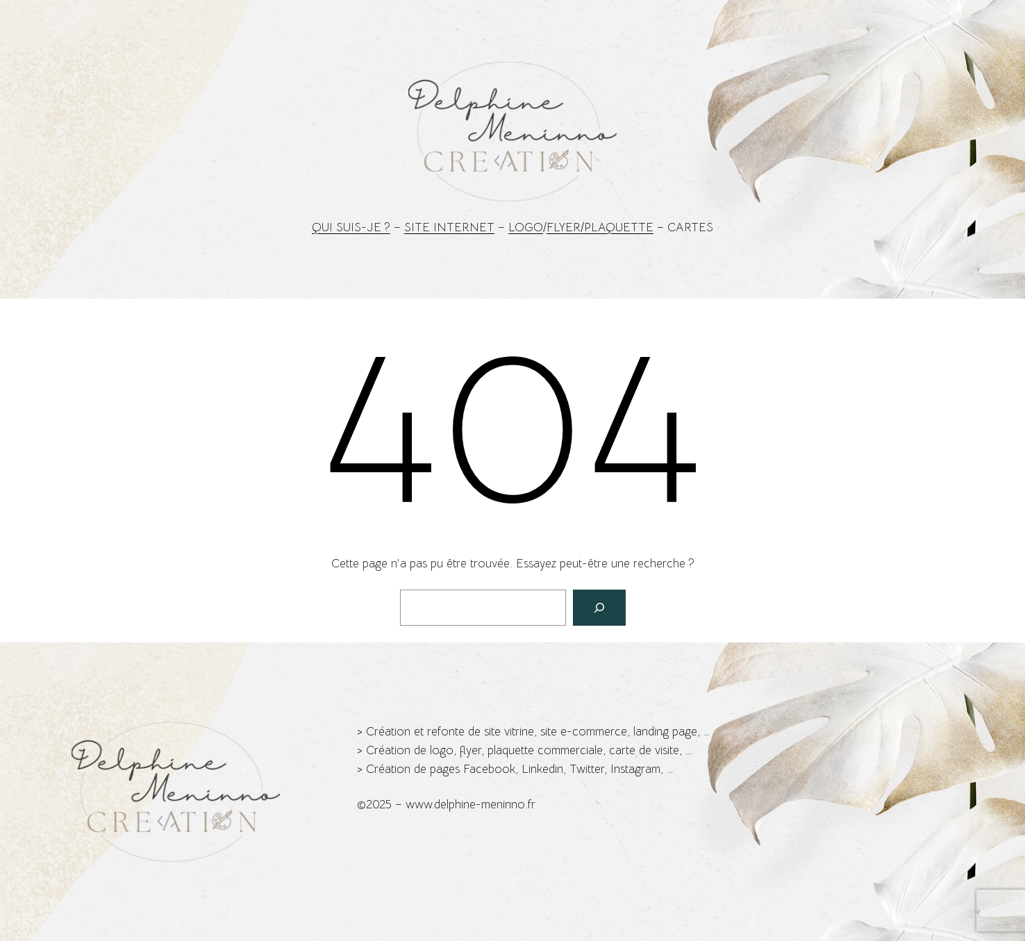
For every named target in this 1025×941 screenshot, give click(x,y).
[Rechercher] (599, 608)
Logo (525, 227)
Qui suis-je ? (351, 227)
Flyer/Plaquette (600, 227)
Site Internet (449, 227)
